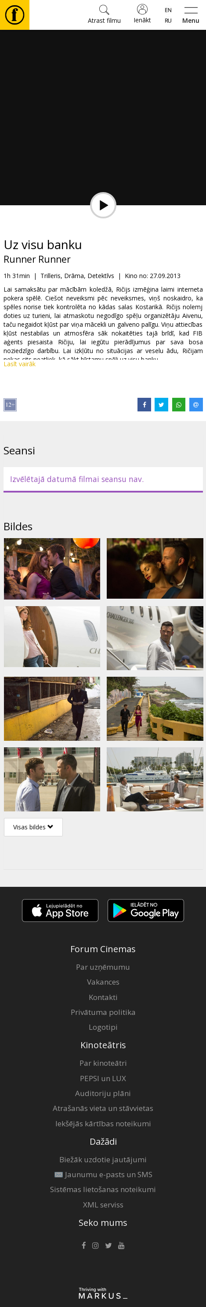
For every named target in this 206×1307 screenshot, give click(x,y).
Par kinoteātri (103, 1063)
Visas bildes (33, 827)
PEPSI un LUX (103, 1078)
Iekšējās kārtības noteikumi (103, 1123)
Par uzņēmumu (103, 967)
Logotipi (103, 1027)
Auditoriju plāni (103, 1093)
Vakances (103, 982)
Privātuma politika (103, 1012)
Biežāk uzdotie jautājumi (103, 1159)
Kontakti (103, 997)
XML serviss (103, 1205)
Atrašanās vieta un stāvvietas (103, 1108)
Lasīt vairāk (20, 364)
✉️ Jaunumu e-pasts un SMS (103, 1174)
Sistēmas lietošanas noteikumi (103, 1189)
